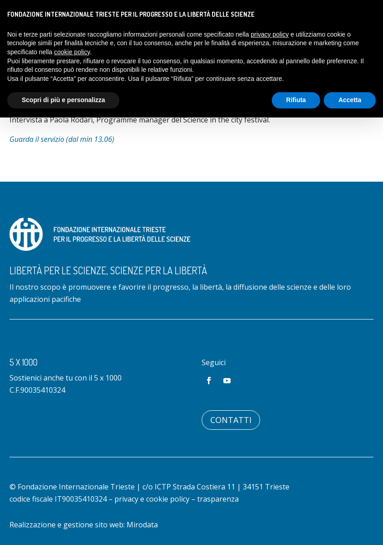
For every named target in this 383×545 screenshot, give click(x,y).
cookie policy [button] (72, 52)
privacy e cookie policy (151, 499)
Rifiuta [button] (296, 99)
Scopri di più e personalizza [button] (63, 99)
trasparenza (218, 499)
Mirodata (142, 525)
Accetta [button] (349, 99)
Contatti (230, 419)
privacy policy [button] (270, 34)
